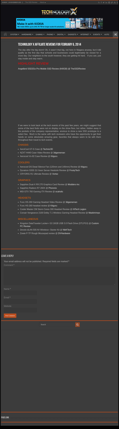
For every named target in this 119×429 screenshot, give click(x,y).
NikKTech (67, 230)
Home (5, 34)
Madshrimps (94, 213)
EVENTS (96, 34)
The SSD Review (31, 2)
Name (7, 289)
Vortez (55, 174)
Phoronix (52, 188)
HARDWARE (26, 34)
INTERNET (85, 34)
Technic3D (48, 149)
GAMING (39, 34)
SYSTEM (13, 34)
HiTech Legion (79, 209)
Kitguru (54, 156)
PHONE (50, 34)
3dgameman (59, 153)
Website (7, 306)
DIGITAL (60, 34)
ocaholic (59, 191)
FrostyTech (75, 170)
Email (7, 297)
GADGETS (72, 34)
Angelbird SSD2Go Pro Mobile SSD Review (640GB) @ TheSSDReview (52, 69)
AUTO (106, 34)
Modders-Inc (74, 184)
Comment (9, 265)
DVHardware (64, 233)
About (42, 2)
